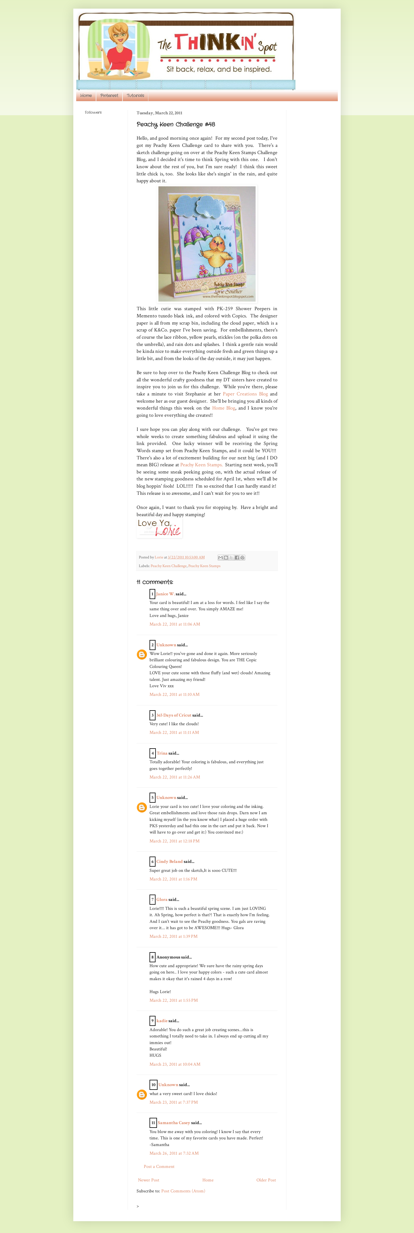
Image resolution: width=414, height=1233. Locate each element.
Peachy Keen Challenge (169, 566)
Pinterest (109, 96)
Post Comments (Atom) (183, 1191)
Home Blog (223, 408)
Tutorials (135, 96)
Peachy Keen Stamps (204, 566)
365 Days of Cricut (173, 715)
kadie (162, 1021)
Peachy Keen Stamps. (201, 464)
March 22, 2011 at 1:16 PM (173, 879)
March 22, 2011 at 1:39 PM (174, 936)
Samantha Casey (174, 1123)
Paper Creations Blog (245, 394)
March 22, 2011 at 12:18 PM (175, 841)
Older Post (266, 1180)
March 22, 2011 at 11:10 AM (175, 695)
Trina (162, 753)
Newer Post (148, 1180)
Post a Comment (159, 1167)
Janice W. (165, 594)
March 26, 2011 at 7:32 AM (174, 1153)
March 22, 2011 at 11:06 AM (175, 624)
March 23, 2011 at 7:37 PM (174, 1102)
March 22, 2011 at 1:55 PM (174, 1000)
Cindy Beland (169, 862)
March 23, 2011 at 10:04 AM (175, 1064)
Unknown (166, 645)
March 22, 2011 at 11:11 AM (174, 733)
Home (86, 96)
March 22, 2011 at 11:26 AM (175, 777)
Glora (162, 900)
